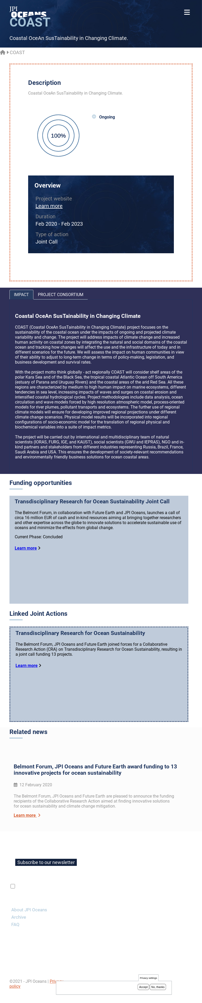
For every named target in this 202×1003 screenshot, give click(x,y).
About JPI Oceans (29, 919)
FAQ (15, 934)
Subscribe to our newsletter (46, 872)
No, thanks (157, 987)
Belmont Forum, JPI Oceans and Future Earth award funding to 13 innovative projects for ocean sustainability (95, 779)
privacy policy (79, 896)
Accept (143, 987)
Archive (18, 926)
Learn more (49, 206)
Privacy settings (148, 978)
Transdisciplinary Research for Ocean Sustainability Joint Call (92, 501)
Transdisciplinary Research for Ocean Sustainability (80, 640)
